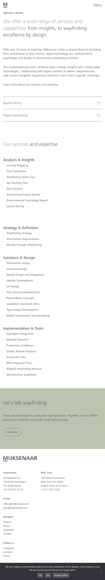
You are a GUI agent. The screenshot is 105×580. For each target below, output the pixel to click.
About (6, 526)
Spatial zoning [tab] (12, 103)
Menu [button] (98, 5)
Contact (7, 533)
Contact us (12, 432)
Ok (40, 575)
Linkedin (7, 552)
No (48, 575)
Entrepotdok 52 (11, 477)
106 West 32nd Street (53, 477)
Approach (8, 529)
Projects (7, 522)
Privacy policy (61, 575)
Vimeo (6, 556)
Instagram (8, 548)
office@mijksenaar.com (16, 503)
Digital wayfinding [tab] (15, 115)
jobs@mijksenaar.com (15, 507)
